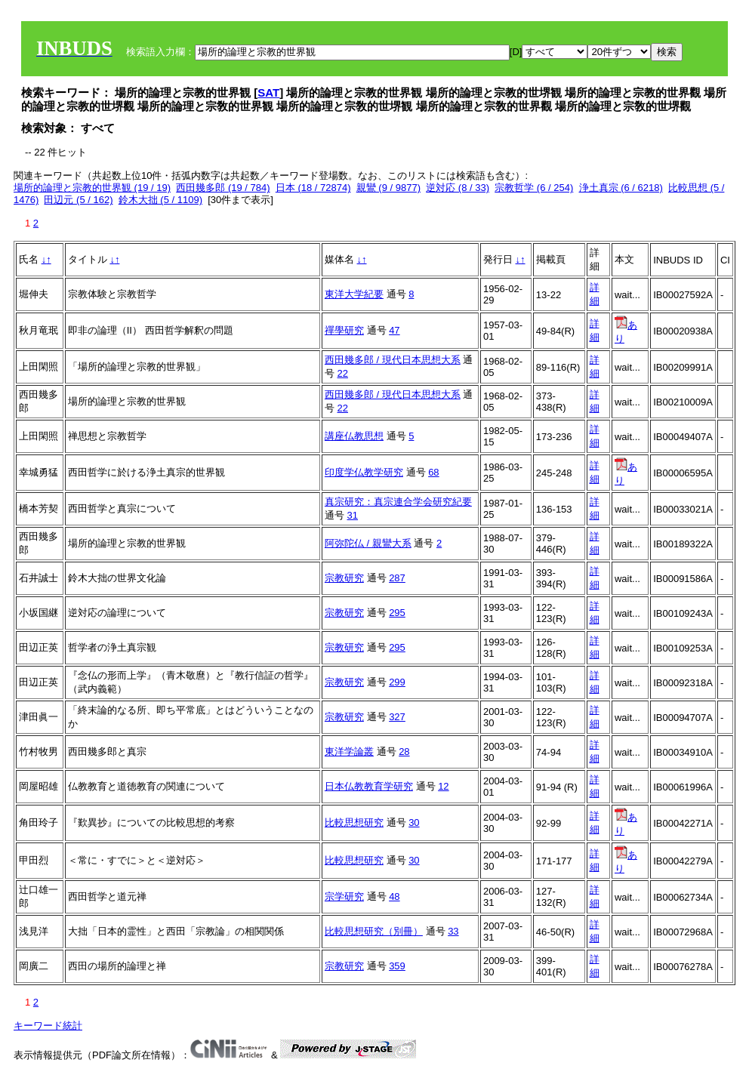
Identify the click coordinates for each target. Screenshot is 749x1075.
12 (443, 786)
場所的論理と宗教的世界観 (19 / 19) (92, 187)
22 (343, 373)
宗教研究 (344, 578)
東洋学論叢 (349, 751)
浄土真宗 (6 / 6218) (621, 187)
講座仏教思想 (354, 436)
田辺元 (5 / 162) (78, 199)
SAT (268, 92)
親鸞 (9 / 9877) (388, 187)
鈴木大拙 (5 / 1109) (160, 199)
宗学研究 (344, 896)
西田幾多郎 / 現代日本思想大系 (393, 359)
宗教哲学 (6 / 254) (534, 187)
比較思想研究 (354, 822)
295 (397, 612)
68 (433, 472)
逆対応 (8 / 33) (457, 187)
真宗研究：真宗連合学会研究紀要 (398, 501)
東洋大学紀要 (354, 294)
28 (404, 751)
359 (397, 966)
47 (394, 330)
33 (453, 931)
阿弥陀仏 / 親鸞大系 (368, 543)
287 (397, 578)
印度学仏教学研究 (364, 472)
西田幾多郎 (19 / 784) (223, 187)
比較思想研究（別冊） (374, 931)
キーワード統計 (48, 1025)
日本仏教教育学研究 (369, 786)
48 (394, 896)
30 (413, 822)
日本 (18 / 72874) (313, 187)
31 (352, 515)
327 (397, 716)
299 (397, 682)
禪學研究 (344, 330)
